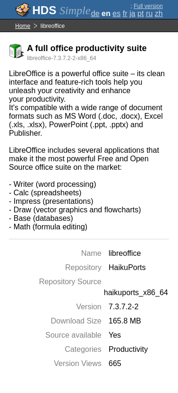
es (116, 13)
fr (124, 13)
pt (141, 13)
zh (159, 13)
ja (132, 13)
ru (149, 13)
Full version (148, 6)
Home (22, 26)
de (95, 13)
